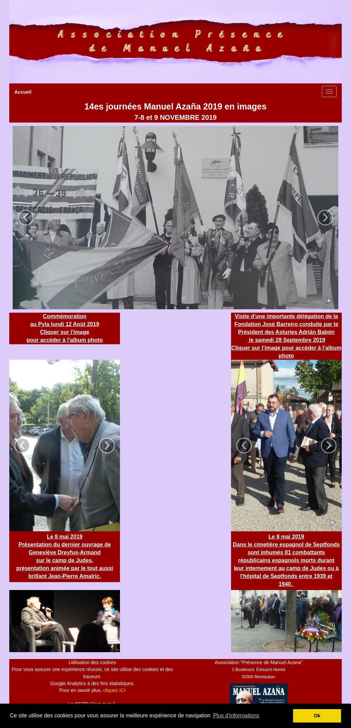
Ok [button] (317, 715)
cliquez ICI (114, 690)
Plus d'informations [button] (236, 715)
